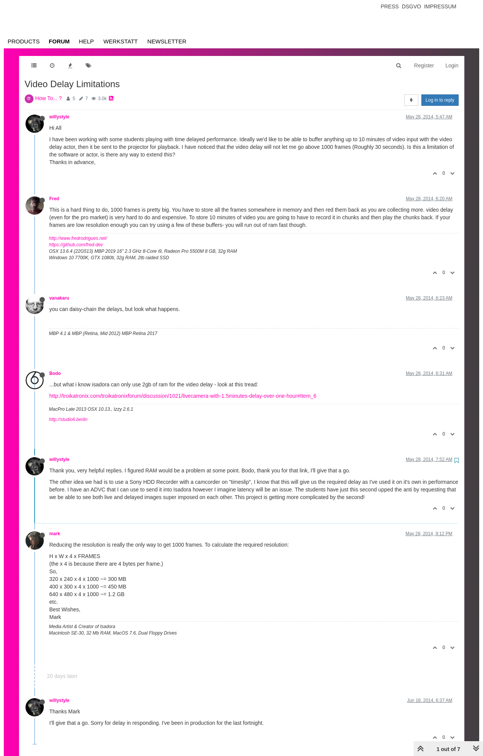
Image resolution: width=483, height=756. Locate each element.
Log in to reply (440, 100)
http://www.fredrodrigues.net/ (78, 238)
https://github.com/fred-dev (76, 244)
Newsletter (167, 41)
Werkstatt (121, 41)
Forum (59, 41)
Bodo (55, 373)
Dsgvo (411, 6)
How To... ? (48, 98)
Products (24, 41)
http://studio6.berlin (68, 419)
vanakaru (59, 298)
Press (390, 6)
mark (54, 533)
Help (86, 41)
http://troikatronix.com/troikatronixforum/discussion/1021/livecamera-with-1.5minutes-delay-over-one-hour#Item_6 (183, 396)
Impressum (440, 6)
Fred (54, 198)
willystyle (59, 117)
